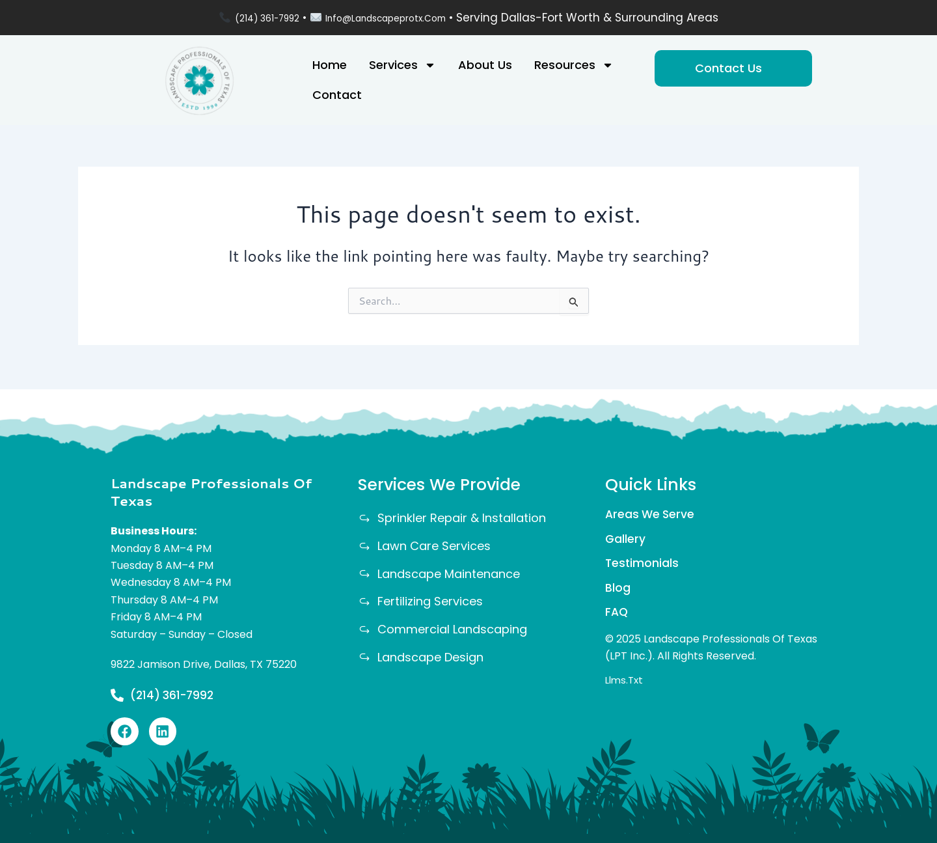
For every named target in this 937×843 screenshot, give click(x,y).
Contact (337, 95)
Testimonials (642, 563)
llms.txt (625, 684)
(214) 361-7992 (251, 17)
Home (329, 65)
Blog (618, 589)
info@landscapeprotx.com (394, 17)
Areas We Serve (651, 511)
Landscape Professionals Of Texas (211, 488)
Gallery (625, 537)
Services (402, 65)
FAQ (617, 615)
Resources (574, 65)
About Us (485, 65)
